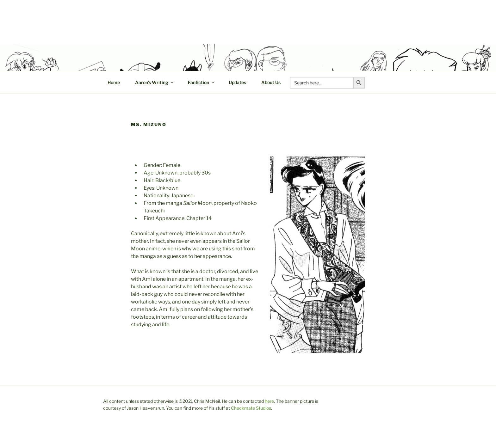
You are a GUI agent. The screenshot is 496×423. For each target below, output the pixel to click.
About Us (271, 82)
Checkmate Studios (251, 408)
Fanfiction (201, 82)
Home (114, 82)
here (269, 401)
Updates (237, 82)
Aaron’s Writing (154, 82)
